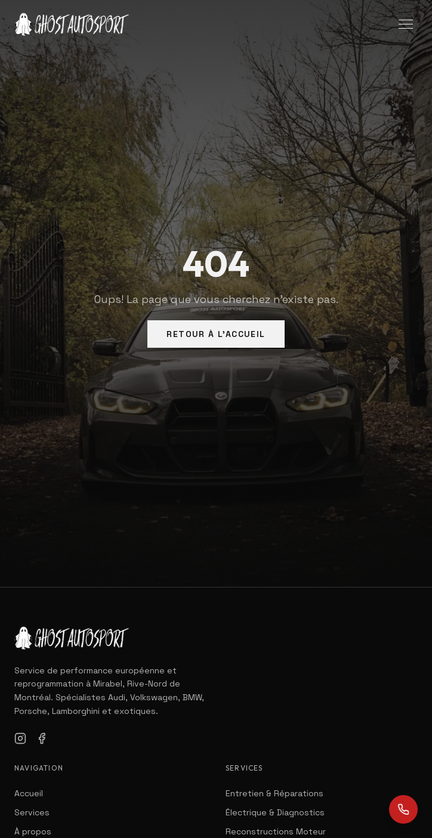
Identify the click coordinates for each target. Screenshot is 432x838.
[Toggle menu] (406, 24)
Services (32, 812)
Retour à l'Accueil (215, 334)
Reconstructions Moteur (276, 831)
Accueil (28, 793)
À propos (32, 831)
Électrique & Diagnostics (275, 812)
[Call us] (403, 809)
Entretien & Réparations (274, 793)
